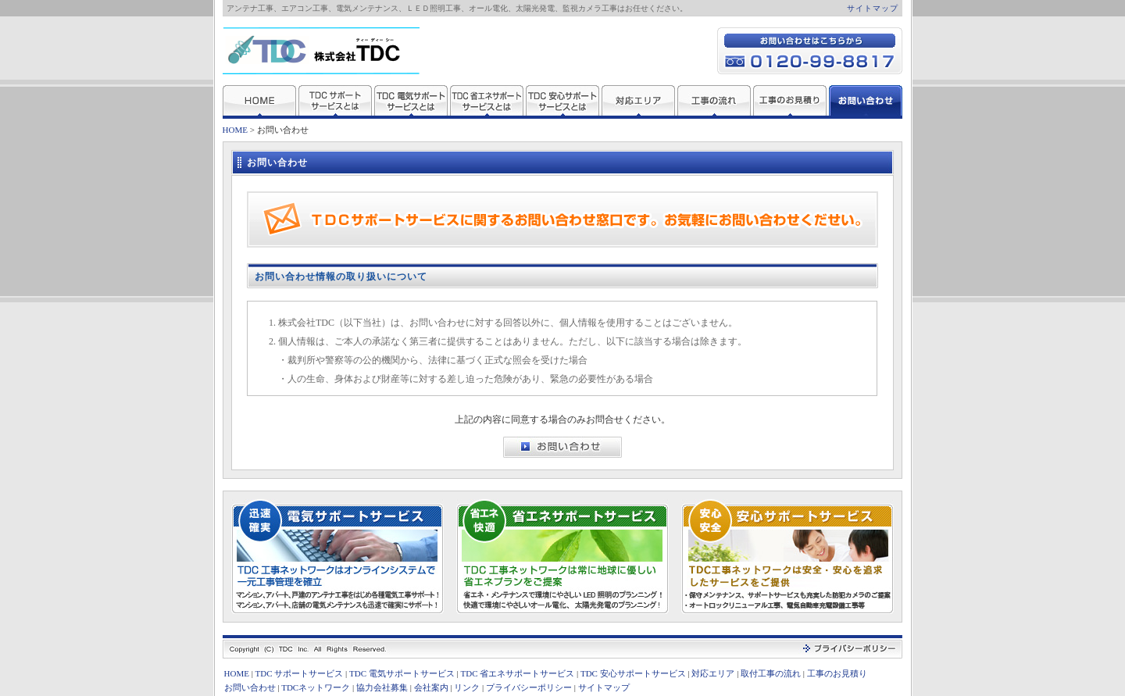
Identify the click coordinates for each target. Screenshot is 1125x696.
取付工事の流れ (771, 673)
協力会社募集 (382, 687)
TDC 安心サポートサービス (633, 673)
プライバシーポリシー (529, 687)
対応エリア (712, 673)
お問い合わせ (250, 687)
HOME (235, 129)
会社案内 (431, 687)
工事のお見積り (837, 673)
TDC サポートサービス (299, 673)
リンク (467, 687)
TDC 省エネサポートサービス (518, 673)
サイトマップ (872, 8)
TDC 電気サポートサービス (402, 673)
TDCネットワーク (315, 687)
